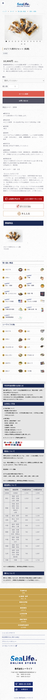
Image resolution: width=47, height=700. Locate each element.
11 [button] (37, 42)
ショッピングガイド (8, 633)
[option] (23, 27)
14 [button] (25, 44)
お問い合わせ (23, 101)
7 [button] (25, 42)
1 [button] (7, 42)
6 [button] (22, 42)
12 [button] (40, 42)
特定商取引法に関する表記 (10, 637)
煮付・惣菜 (33, 11)
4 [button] (16, 42)
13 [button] (22, 44)
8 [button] (28, 42)
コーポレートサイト (9, 646)
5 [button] (19, 42)
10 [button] (34, 42)
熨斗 (4, 77)
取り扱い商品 (22, 11)
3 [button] (13, 42)
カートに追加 (23, 94)
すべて (12, 11)
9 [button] (31, 42)
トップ (5, 11)
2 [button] (10, 42)
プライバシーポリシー (9, 641)
